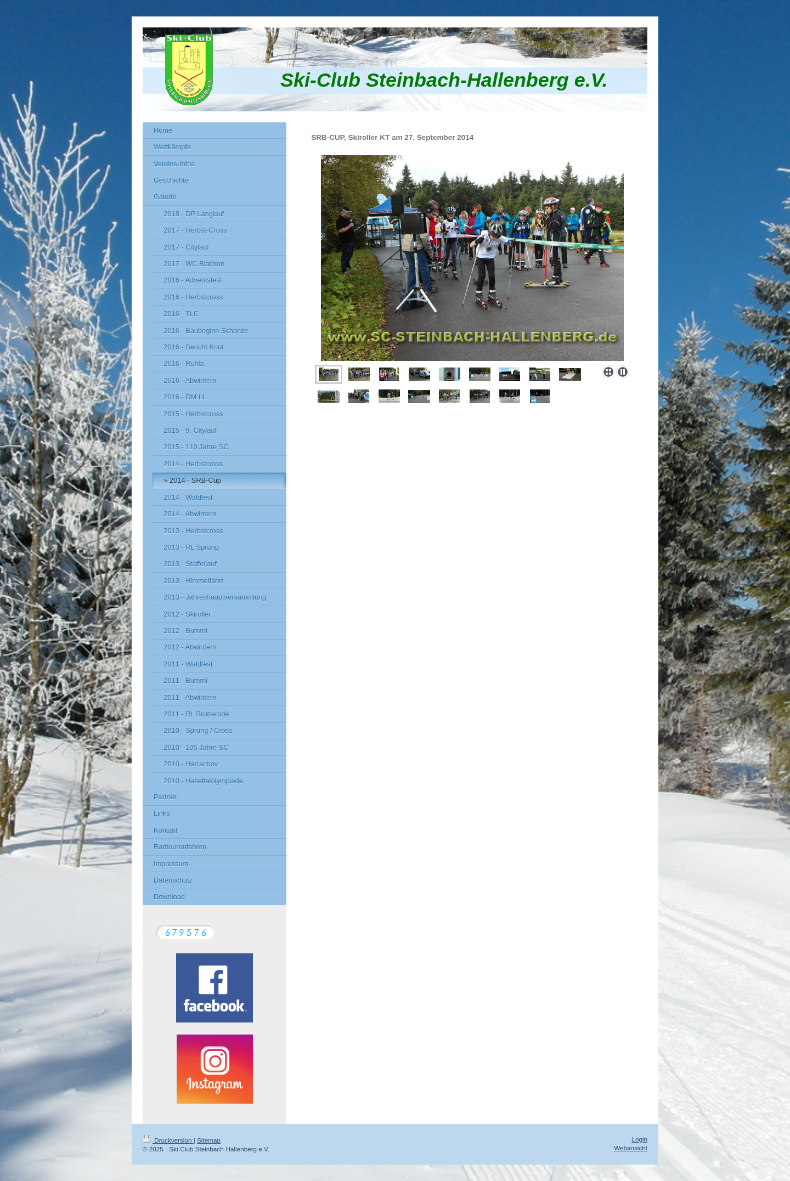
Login (639, 1139)
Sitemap (209, 1140)
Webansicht (630, 1147)
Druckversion (168, 1140)
